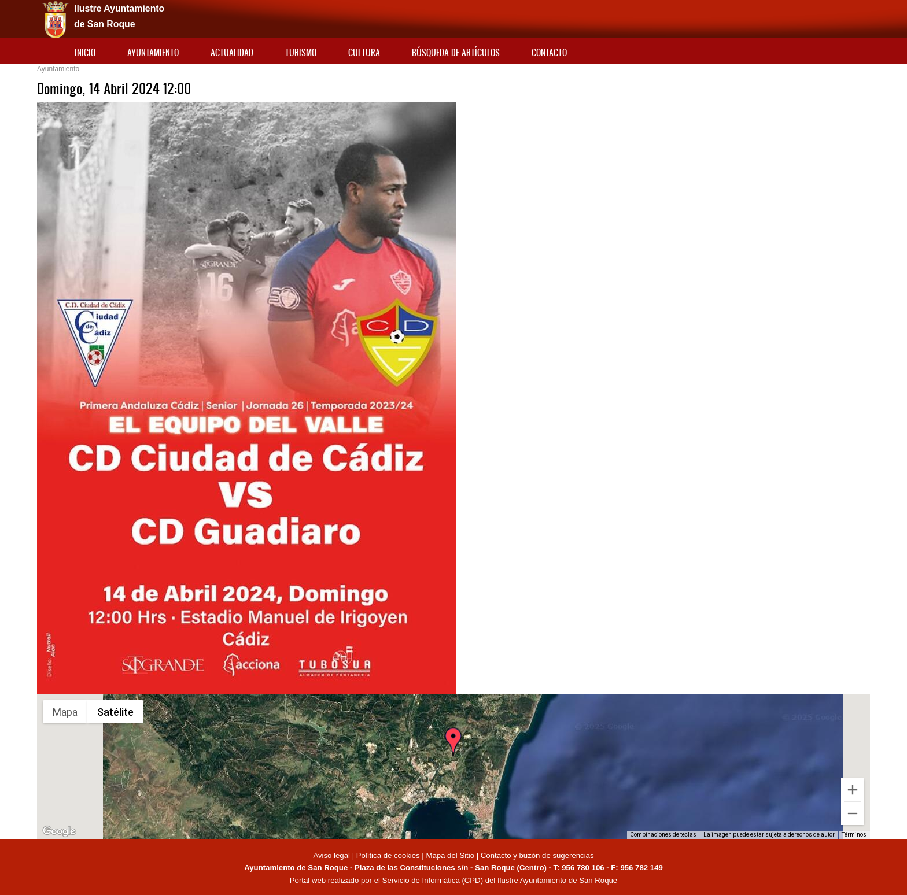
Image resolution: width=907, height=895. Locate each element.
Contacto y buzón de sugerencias (537, 855)
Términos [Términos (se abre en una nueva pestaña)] (854, 834)
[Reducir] (852, 813)
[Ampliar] (852, 789)
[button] (453, 752)
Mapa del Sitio (450, 855)
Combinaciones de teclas (663, 834)
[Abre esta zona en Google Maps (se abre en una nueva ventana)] (59, 831)
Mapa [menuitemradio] (65, 712)
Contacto (549, 52)
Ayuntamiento (153, 52)
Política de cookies (388, 855)
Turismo (300, 52)
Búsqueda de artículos (456, 52)
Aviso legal (332, 855)
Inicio (85, 52)
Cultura (364, 52)
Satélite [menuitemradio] (115, 712)
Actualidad (232, 52)
